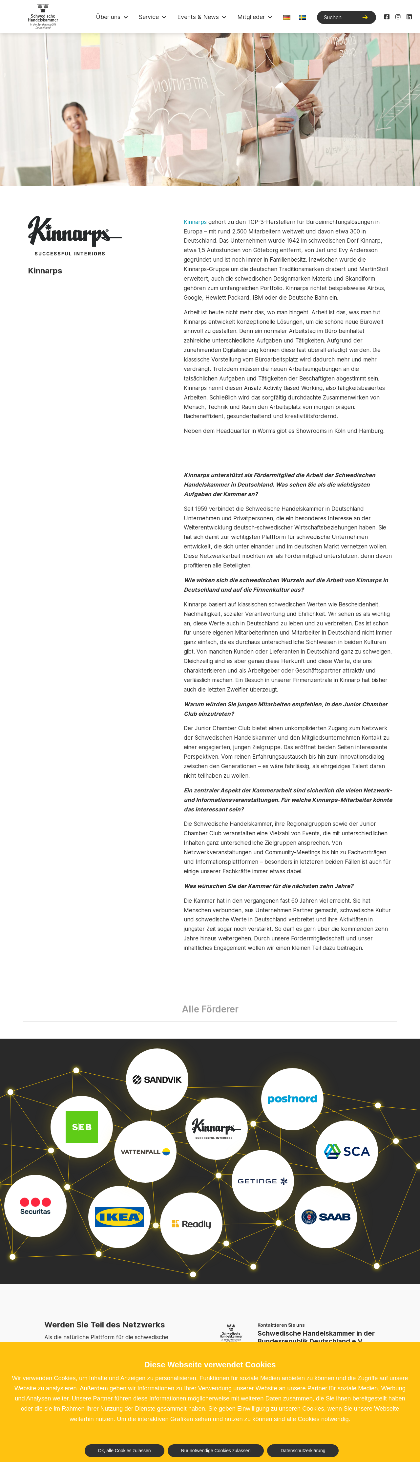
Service (149, 16)
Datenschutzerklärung (303, 1450)
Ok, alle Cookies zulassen (124, 1450)
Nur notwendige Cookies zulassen (216, 1450)
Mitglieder (251, 16)
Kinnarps (195, 222)
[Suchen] (346, 17)
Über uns (108, 16)
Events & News (198, 16)
